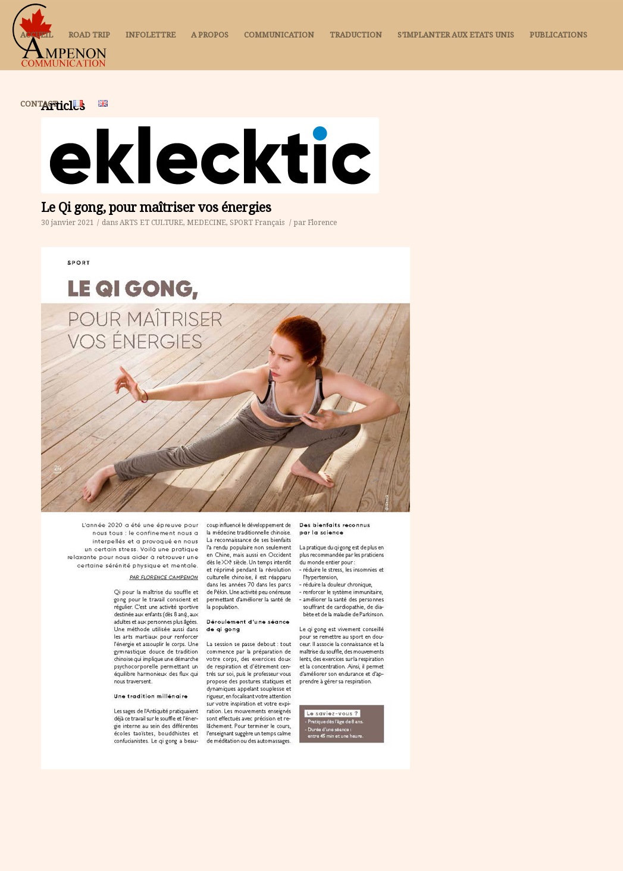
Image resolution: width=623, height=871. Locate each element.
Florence (322, 222)
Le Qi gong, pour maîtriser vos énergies (156, 207)
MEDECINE (206, 222)
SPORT (241, 222)
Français (269, 222)
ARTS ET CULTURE (151, 222)
